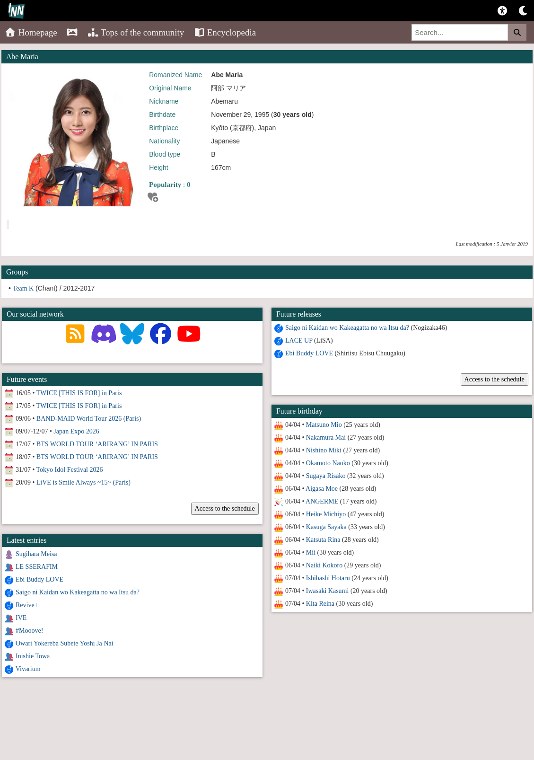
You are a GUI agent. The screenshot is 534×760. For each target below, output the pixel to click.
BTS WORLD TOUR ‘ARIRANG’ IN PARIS (97, 444)
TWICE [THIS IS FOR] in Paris (79, 393)
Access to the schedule (494, 379)
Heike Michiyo (326, 514)
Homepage (31, 32)
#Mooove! (29, 630)
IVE (21, 617)
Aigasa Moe (322, 488)
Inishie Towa (33, 656)
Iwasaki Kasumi (327, 590)
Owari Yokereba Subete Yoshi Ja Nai (65, 643)
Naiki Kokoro (324, 565)
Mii (310, 552)
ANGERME (322, 501)
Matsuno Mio (324, 424)
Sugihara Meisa (36, 553)
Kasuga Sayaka (326, 526)
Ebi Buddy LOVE (309, 353)
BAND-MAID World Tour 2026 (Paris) (88, 418)
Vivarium (28, 668)
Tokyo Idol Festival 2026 (69, 469)
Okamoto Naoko (328, 463)
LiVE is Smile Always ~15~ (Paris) (83, 482)
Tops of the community (136, 32)
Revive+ (27, 605)
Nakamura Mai (326, 437)
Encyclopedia (224, 32)
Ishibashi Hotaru (328, 578)
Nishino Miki (323, 450)
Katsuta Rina (323, 539)
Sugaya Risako (326, 475)
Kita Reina (320, 603)
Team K (23, 288)
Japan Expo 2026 (76, 431)
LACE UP (298, 340)
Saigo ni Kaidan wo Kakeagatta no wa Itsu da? (347, 327)
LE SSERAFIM (37, 566)
